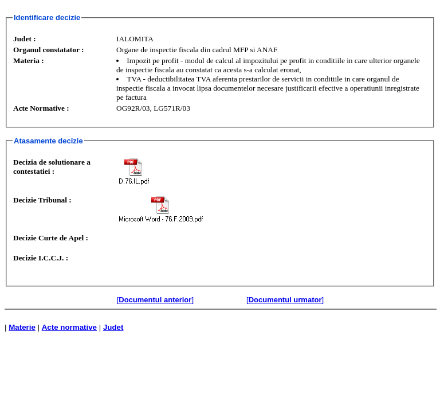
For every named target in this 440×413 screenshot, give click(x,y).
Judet (113, 327)
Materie (22, 327)
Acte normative (69, 327)
